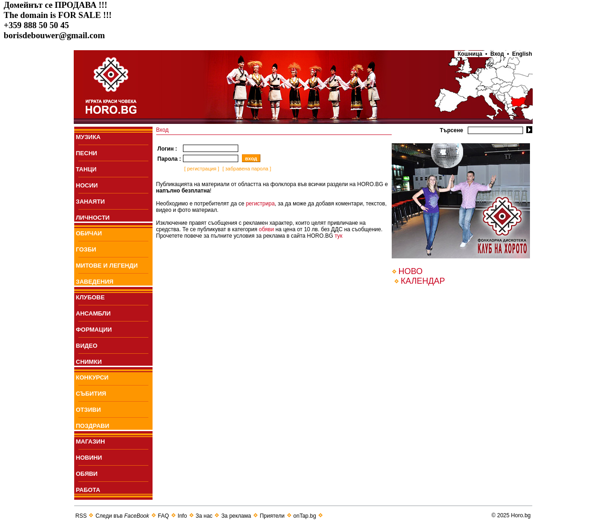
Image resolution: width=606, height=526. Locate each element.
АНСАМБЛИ (93, 313)
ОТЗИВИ (88, 409)
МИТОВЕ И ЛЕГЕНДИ (107, 265)
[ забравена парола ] (246, 168)
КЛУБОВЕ (90, 297)
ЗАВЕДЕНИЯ (95, 281)
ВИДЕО (87, 345)
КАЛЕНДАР (423, 281)
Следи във (122, 516)
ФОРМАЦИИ (94, 329)
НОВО (411, 271)
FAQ (163, 516)
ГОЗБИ (86, 249)
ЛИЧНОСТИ (93, 217)
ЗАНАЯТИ (90, 201)
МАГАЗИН (90, 441)
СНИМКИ (89, 361)
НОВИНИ (89, 457)
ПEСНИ (86, 153)
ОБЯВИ (87, 473)
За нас (204, 516)
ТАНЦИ (86, 169)
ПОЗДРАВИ (93, 425)
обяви (266, 229)
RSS (81, 516)
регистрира (260, 203)
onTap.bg (305, 516)
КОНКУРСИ (92, 377)
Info (182, 516)
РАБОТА (88, 489)
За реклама (236, 516)
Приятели (272, 516)
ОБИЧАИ (89, 233)
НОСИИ (87, 185)
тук (338, 236)
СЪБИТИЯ (91, 393)
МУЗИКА (88, 137)
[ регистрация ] (201, 168)
